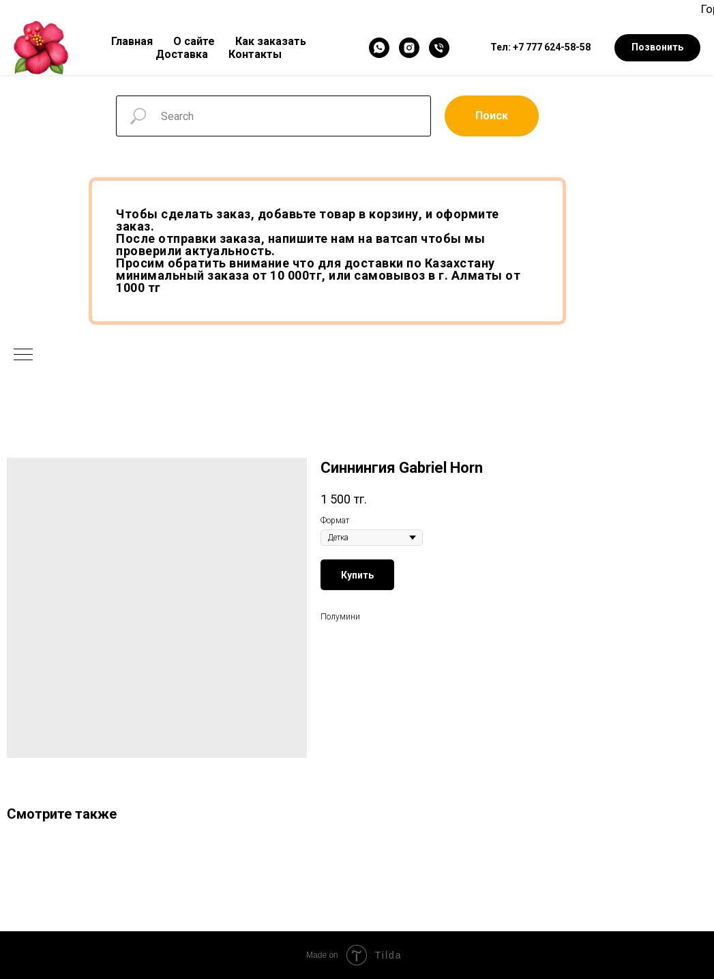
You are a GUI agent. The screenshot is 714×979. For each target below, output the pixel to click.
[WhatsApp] (379, 48)
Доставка (181, 54)
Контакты (255, 54)
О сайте (194, 41)
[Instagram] (409, 48)
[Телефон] (439, 48)
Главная (132, 41)
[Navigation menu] (23, 355)
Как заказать (270, 41)
